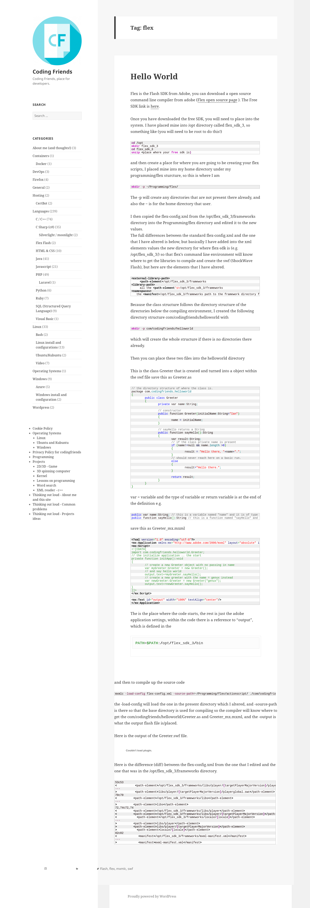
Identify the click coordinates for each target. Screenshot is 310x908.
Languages (41, 211)
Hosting (38, 195)
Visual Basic (45, 319)
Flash (104, 868)
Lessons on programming (56, 480)
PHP (39, 274)
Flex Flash (43, 243)
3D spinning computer (53, 471)
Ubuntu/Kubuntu (48, 355)
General (39, 187)
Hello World (154, 76)
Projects (39, 461)
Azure (40, 387)
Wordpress (41, 407)
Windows (40, 379)
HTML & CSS (45, 251)
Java (39, 259)
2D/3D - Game (47, 466)
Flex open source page (217, 99)
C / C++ (41, 219)
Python (41, 290)
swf (130, 868)
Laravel (45, 282)
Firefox (38, 179)
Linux (37, 327)
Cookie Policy (43, 428)
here (155, 106)
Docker (41, 164)
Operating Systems (47, 371)
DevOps (38, 171)
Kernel (42, 476)
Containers (41, 156)
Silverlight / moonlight (56, 235)
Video (40, 363)
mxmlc (121, 868)
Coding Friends (52, 71)
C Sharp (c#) (45, 227)
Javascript (43, 266)
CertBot (41, 203)
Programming (43, 457)
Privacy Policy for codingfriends (57, 452)
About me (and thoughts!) (52, 148)
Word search (46, 485)
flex (112, 868)
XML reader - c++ (50, 490)
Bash (39, 334)
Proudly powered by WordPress (152, 896)
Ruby (40, 298)
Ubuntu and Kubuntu (53, 442)
